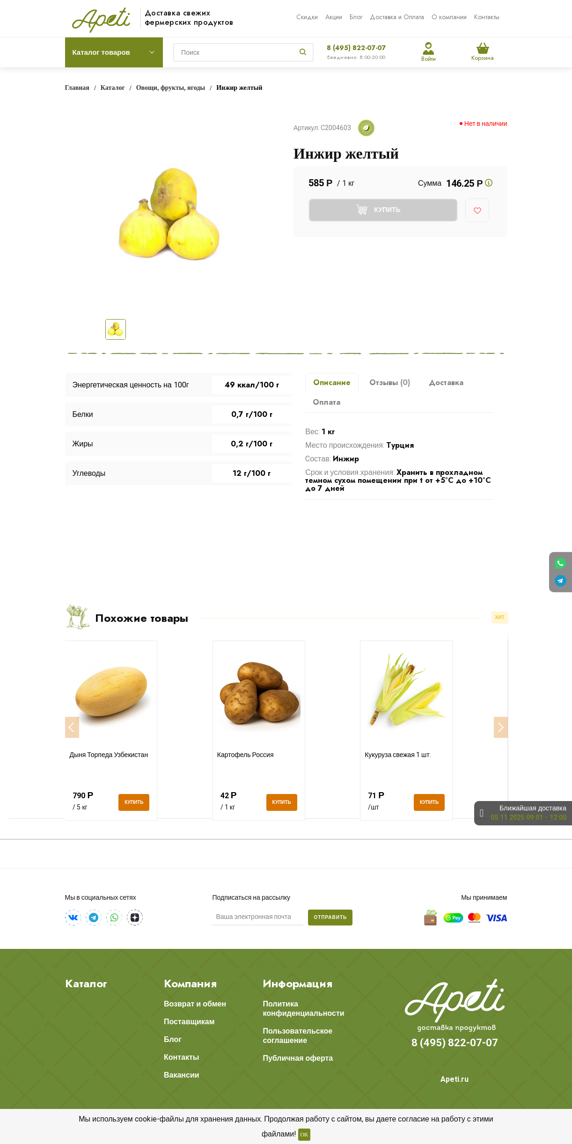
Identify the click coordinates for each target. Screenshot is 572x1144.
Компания (190, 983)
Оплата (326, 402)
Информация (297, 983)
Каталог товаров (101, 52)
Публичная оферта (298, 1058)
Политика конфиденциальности (303, 1008)
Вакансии (181, 1075)
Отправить (330, 917)
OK (304, 1134)
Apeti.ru (454, 1079)
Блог (356, 17)
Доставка (446, 382)
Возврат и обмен (195, 1003)
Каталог (86, 983)
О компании (449, 17)
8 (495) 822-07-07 (356, 47)
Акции (333, 17)
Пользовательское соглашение (297, 1036)
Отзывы (390, 382)
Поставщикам (189, 1021)
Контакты (486, 17)
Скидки (307, 17)
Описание (332, 382)
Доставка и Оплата (397, 17)
